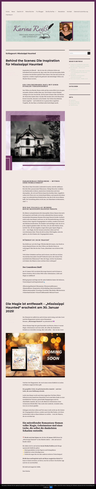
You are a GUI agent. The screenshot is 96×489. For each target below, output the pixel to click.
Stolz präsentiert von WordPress (15, 482)
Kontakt (69, 11)
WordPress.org (74, 105)
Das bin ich (20, 11)
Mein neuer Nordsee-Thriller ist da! (79, 78)
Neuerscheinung (14, 75)
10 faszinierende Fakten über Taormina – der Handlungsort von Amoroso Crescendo (80, 72)
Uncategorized (74, 89)
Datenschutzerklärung (81, 11)
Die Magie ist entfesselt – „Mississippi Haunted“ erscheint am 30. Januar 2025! (35, 307)
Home (7, 11)
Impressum (9, 14)
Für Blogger (40, 11)
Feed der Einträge (74, 102)
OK (51, 487)
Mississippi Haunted (10, 72)
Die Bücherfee (50, 11)
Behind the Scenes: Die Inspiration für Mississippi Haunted (33, 62)
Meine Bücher (29, 11)
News (13, 11)
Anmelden (73, 100)
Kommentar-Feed (74, 103)
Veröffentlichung (10, 322)
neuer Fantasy (9, 73)
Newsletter (61, 11)
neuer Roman (9, 320)
